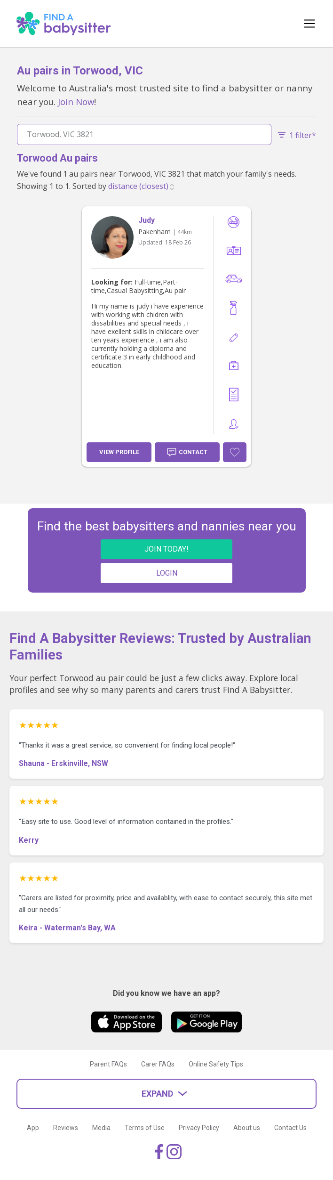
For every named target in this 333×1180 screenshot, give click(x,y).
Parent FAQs (108, 1064)
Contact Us (290, 1127)
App (33, 1127)
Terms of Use (145, 1127)
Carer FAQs (157, 1064)
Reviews (65, 1127)
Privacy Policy (199, 1127)
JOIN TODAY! (166, 549)
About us (246, 1127)
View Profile (119, 452)
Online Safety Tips (216, 1064)
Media (101, 1127)
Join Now (76, 101)
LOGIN (166, 573)
